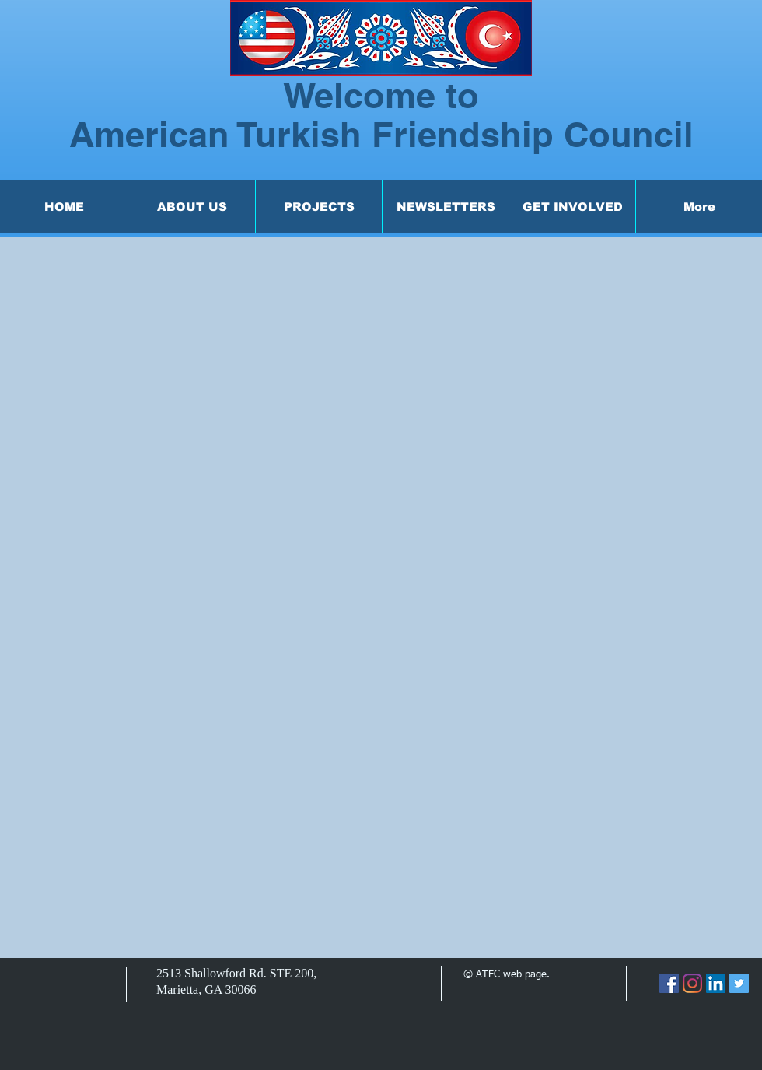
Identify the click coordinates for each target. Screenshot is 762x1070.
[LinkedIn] (715, 983)
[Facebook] (669, 983)
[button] (191, 206)
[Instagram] (692, 983)
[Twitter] (739, 983)
